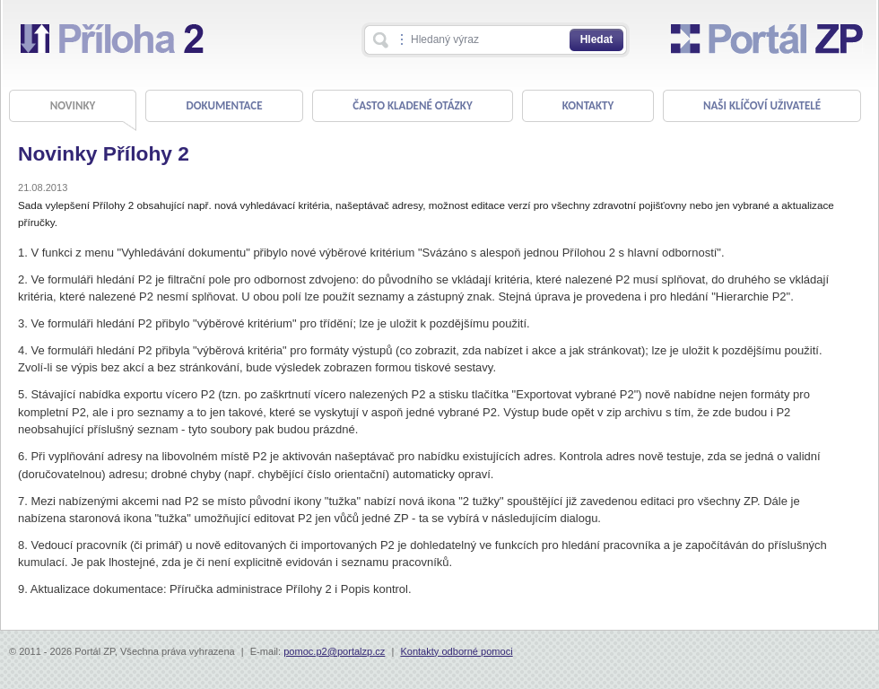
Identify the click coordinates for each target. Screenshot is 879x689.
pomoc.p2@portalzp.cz (334, 651)
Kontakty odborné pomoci (456, 651)
